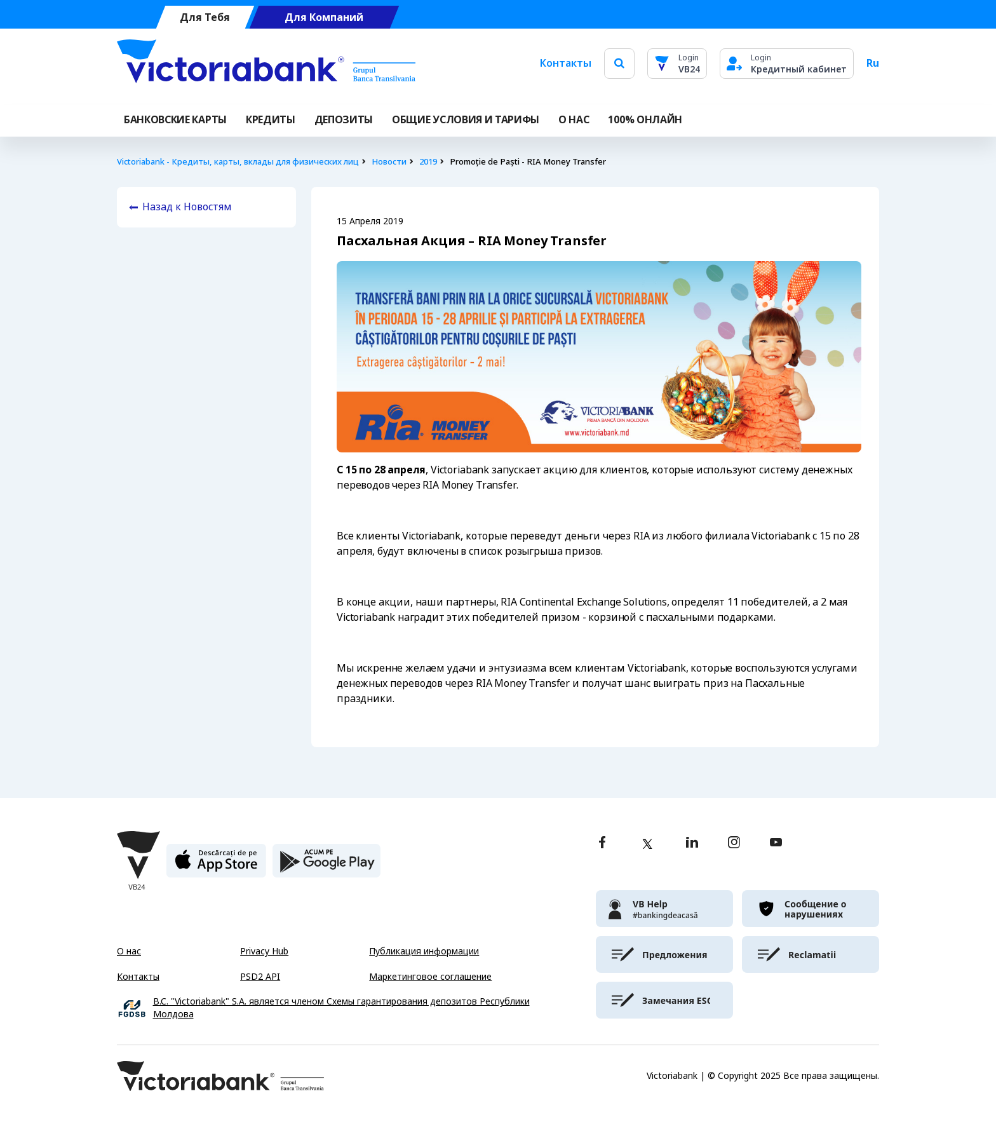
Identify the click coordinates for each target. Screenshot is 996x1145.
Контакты (565, 63)
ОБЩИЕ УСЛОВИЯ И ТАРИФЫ (465, 119)
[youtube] (776, 843)
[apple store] (216, 866)
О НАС (573, 119)
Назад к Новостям (187, 207)
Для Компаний (324, 17)
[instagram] (733, 843)
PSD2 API (260, 976)
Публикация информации (424, 951)
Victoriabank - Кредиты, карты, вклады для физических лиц (238, 162)
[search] (619, 63)
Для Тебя (205, 17)
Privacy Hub (264, 951)
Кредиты (270, 119)
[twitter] (647, 843)
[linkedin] (692, 843)
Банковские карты (175, 119)
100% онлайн (645, 119)
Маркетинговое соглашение (430, 976)
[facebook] (602, 843)
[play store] (326, 866)
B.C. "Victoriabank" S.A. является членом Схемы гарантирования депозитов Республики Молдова (341, 1008)
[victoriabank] (664, 908)
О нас (129, 951)
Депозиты (343, 119)
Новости (389, 162)
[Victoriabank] (266, 63)
